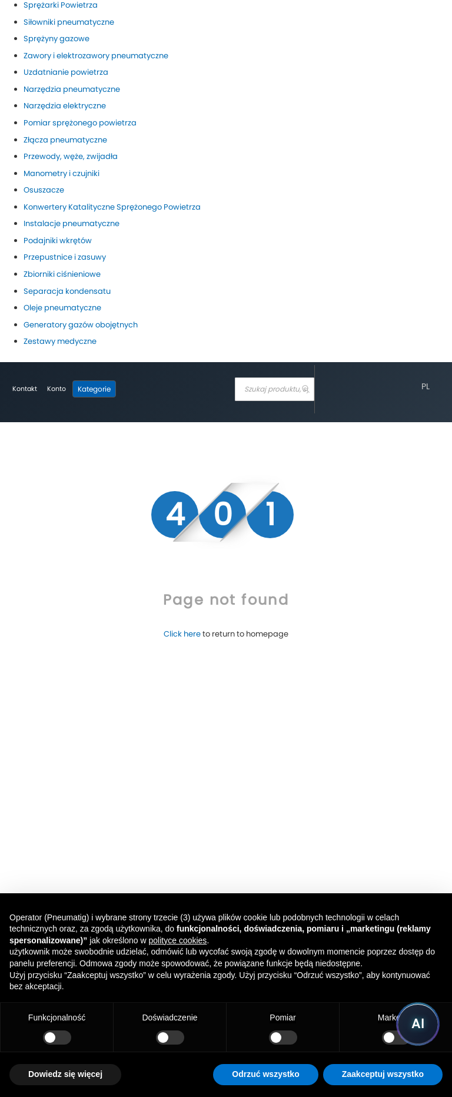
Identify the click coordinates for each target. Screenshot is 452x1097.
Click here (182, 633)
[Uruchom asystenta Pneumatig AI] (418, 1024)
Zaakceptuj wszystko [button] (383, 1074)
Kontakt (24, 388)
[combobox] (274, 389)
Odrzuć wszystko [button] (265, 1074)
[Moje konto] (56, 389)
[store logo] (172, 389)
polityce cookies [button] (178, 940)
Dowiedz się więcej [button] (65, 1074)
